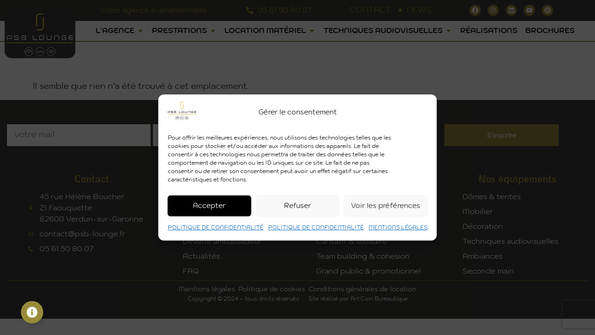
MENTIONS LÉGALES (398, 227)
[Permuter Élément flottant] (32, 312)
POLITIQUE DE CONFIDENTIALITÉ (216, 227)
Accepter (209, 205)
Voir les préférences (385, 205)
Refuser (297, 205)
